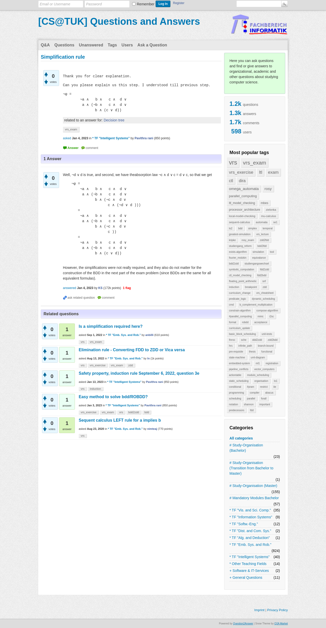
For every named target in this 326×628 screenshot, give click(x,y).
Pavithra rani (154, 381)
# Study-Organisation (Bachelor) (246, 448)
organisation (261, 381)
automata (261, 222)
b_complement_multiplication (256, 304)
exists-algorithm (238, 251)
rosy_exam (247, 240)
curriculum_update (239, 328)
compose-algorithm (267, 310)
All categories (241, 438)
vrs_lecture (262, 234)
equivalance (259, 257)
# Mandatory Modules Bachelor (254, 498)
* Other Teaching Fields (247, 564)
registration (272, 363)
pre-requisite (236, 351)
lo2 (230, 228)
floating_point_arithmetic (242, 281)
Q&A (45, 45)
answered (69, 288)
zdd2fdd (264, 240)
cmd (231, 304)
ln (148, 358)
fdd (252, 410)
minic (260, 316)
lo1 (275, 381)
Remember (145, 4)
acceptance (260, 322)
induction (234, 287)
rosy (268, 188)
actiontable (235, 375)
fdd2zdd (264, 269)
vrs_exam (254, 163)
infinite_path (245, 345)
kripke (232, 240)
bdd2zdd (234, 263)
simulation (258, 251)
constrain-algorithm (240, 310)
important (265, 404)
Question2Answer (243, 623)
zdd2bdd (272, 339)
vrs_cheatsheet (265, 293)
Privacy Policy (277, 610)
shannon (248, 404)
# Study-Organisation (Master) (253, 486)
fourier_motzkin (237, 257)
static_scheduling (239, 381)
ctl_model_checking (240, 275)
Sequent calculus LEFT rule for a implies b (120, 420)
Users (127, 45)
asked (67, 138)
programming (236, 392)
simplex (252, 228)
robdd (245, 322)
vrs (233, 162)
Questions (64, 45)
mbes (264, 203)
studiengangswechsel (256, 263)
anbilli (149, 334)
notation (233, 404)
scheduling (235, 398)
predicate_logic (237, 298)
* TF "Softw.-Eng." (243, 524)
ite (275, 386)
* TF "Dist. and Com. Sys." (250, 531)
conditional (235, 386)
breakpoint (251, 287)
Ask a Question (152, 45)
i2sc (271, 316)
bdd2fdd (262, 246)
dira (242, 181)
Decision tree (114, 120)
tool (272, 251)
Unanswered (91, 45)
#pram (250, 386)
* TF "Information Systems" (250, 517)
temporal (268, 228)
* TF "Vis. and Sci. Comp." (250, 510)
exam (273, 172)
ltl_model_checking (242, 203)
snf (264, 281)
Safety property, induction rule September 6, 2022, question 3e (139, 373)
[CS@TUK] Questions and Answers (119, 21)
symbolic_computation (241, 269)
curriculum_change (240, 293)
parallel (251, 398)
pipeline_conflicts (238, 369)
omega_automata (244, 188)
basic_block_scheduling (242, 334)
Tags (112, 45)
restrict (264, 386)
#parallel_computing (240, 316)
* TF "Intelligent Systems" (249, 557)
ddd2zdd (257, 339)
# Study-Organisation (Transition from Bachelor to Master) (251, 468)
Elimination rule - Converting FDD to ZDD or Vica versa (132, 350)
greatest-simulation (239, 234)
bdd (240, 228)
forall (264, 398)
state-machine (237, 357)
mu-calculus (268, 216)
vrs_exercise (241, 172)
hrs (231, 345)
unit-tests (267, 334)
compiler (255, 392)
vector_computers (264, 369)
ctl (231, 181)
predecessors (236, 410)
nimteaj (152, 428)
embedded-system (239, 363)
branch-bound (266, 345)
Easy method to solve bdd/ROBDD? (113, 397)
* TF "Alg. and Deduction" (249, 538)
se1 (275, 222)
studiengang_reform (240, 246)
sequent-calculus (239, 222)
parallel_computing (243, 196)
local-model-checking (242, 216)
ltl (260, 172)
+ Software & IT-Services (249, 571)
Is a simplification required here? (111, 326)
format (232, 322)
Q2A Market (281, 623)
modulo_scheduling (258, 375)
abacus (269, 392)
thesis (252, 351)
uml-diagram (258, 357)
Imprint (259, 610)
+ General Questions (245, 577)
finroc (232, 339)
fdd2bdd (261, 275)
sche (243, 339)
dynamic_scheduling (263, 298)
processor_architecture (244, 209)
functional (266, 351)
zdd (265, 287)
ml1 (258, 363)
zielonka (271, 209)
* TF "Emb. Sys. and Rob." (250, 545)
